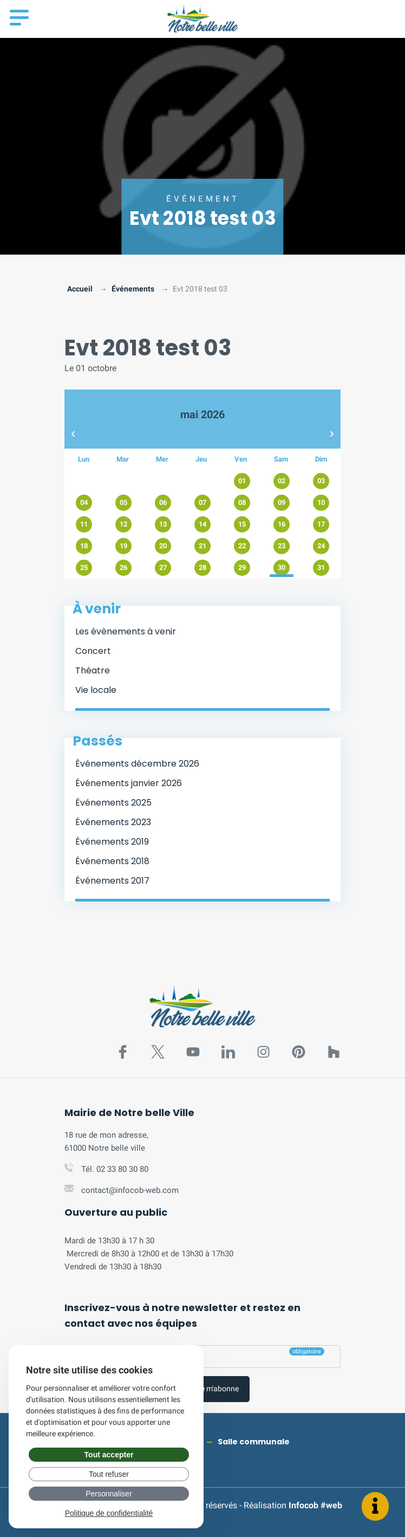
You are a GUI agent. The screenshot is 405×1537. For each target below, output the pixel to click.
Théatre (92, 670)
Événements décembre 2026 (137, 763)
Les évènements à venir (125, 631)
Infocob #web (315, 1505)
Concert (93, 651)
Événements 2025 (113, 802)
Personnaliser (109, 1493)
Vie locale (95, 690)
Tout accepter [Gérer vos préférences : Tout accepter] (109, 1454)
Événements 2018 (112, 861)
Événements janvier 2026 (128, 783)
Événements (133, 288)
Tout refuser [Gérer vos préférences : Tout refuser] (109, 1474)
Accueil (80, 288)
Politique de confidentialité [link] (109, 1513)
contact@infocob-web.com (130, 1190)
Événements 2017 (112, 880)
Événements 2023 (113, 822)
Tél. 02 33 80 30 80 (114, 1169)
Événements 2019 (112, 841)
